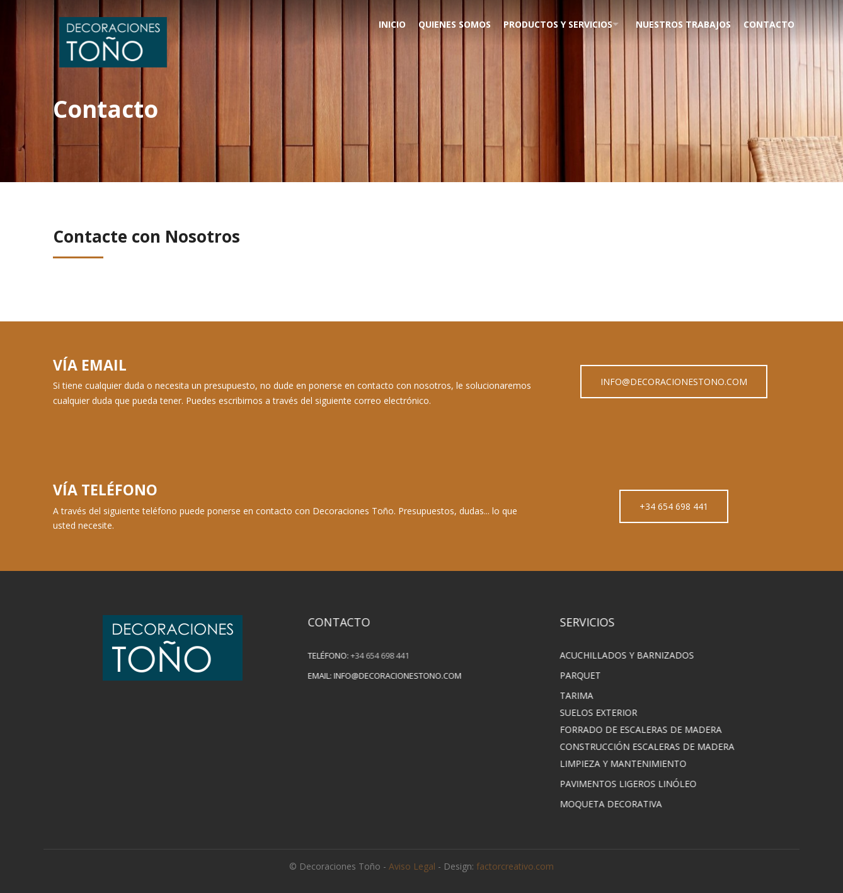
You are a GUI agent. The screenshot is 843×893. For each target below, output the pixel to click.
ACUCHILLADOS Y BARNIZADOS (639, 655)
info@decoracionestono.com (410, 675)
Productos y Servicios (549, 24)
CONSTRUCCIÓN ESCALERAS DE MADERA (659, 746)
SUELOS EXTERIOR (611, 712)
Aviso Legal (412, 866)
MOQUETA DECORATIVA (623, 804)
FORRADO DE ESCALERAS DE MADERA (653, 729)
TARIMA (588, 695)
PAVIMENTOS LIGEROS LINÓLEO (640, 784)
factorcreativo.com (515, 866)
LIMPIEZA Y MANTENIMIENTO (635, 763)
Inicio (380, 24)
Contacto (767, 24)
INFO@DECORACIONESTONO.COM (673, 382)
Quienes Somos (444, 24)
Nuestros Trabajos (680, 24)
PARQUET (592, 675)
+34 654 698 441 (673, 506)
